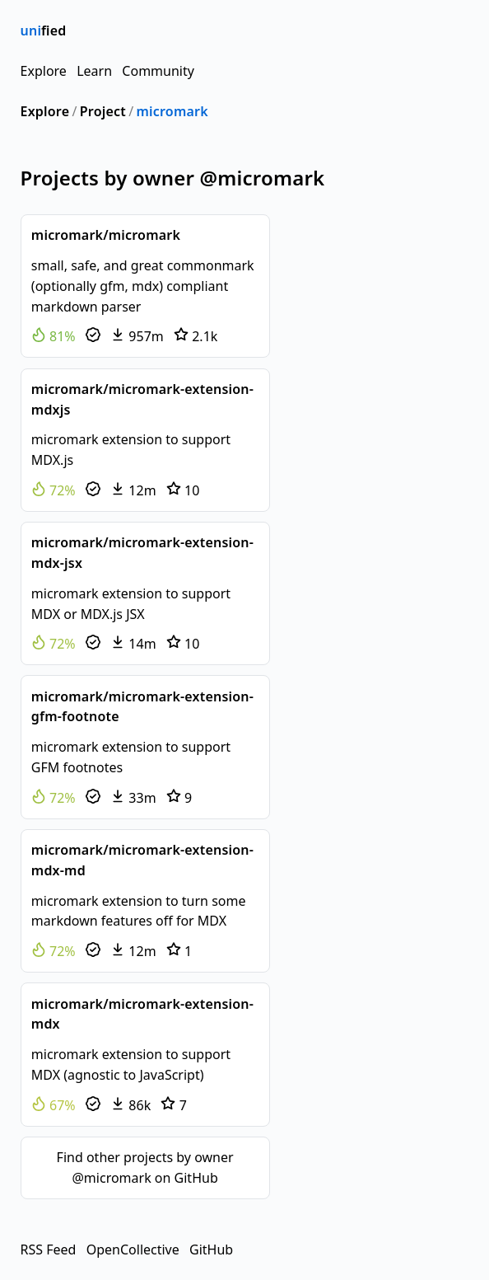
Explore (44, 71)
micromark (171, 111)
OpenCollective (132, 1249)
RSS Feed (49, 1249)
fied (44, 30)
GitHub (211, 1249)
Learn (94, 71)
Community (158, 71)
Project (103, 111)
